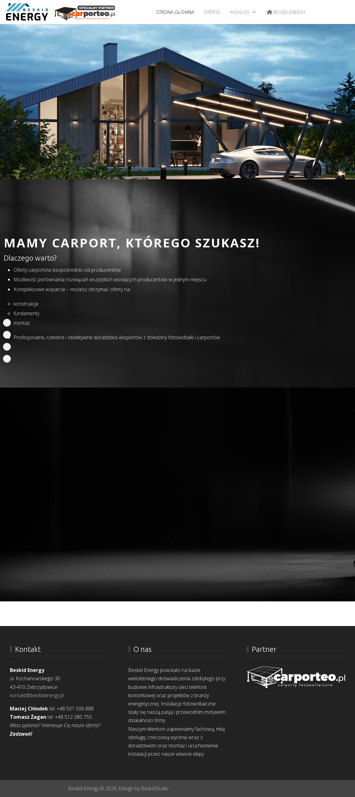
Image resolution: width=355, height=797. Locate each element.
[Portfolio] (7, 335)
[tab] (136, 166)
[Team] (7, 347)
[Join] (7, 359)
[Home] (7, 323)
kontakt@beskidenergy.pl (37, 695)
